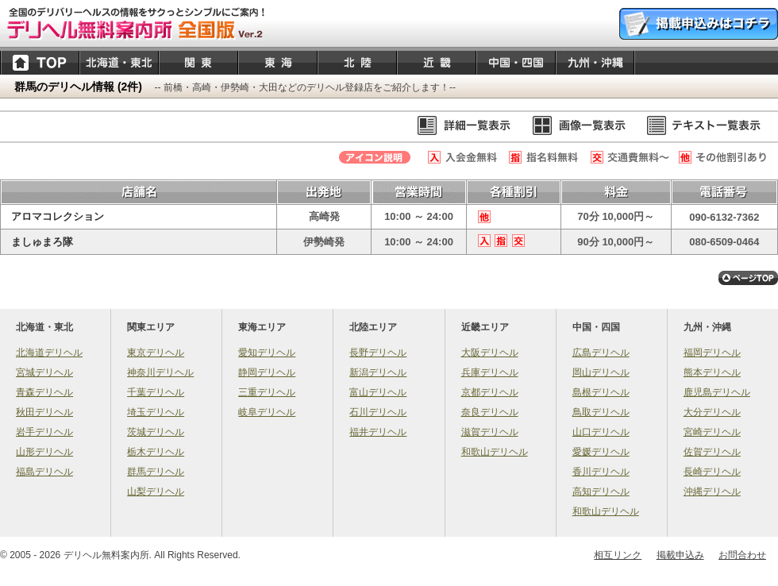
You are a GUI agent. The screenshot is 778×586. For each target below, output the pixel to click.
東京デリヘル (155, 352)
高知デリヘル (601, 491)
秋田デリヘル (44, 412)
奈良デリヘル (489, 412)
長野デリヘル (377, 352)
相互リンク (617, 555)
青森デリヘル (44, 392)
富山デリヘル (377, 392)
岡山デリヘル (601, 372)
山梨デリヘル (155, 491)
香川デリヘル (601, 471)
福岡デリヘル (712, 352)
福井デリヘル (377, 432)
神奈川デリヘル (160, 372)
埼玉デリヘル (155, 412)
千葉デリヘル (155, 392)
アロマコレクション (57, 216)
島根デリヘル (601, 392)
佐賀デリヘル (712, 451)
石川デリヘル (377, 412)
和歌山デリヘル (494, 451)
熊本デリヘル (712, 372)
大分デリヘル (712, 412)
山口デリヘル (601, 432)
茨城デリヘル (155, 432)
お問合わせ (742, 555)
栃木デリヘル (155, 451)
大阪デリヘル (489, 352)
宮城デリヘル (44, 372)
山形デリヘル (44, 451)
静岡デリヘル (266, 372)
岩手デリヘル (44, 432)
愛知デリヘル (266, 352)
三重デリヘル (266, 392)
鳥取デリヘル (601, 412)
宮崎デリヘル (712, 432)
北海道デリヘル (49, 352)
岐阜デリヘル (266, 412)
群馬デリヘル (155, 471)
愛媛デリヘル (601, 451)
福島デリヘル (44, 471)
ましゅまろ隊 (42, 242)
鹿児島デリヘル (717, 392)
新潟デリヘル (377, 372)
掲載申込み (680, 555)
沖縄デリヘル (712, 491)
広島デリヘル (601, 352)
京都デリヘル (489, 392)
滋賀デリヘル (489, 432)
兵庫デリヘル (489, 372)
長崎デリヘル (712, 471)
